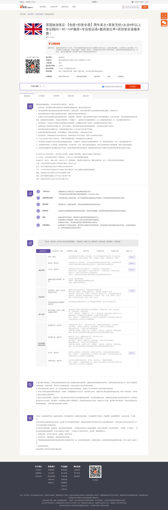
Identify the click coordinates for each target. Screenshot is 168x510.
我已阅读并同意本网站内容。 (113, 86)
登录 (146, 2)
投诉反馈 (64, 479)
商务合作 (51, 479)
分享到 (95, 2)
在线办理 (53, 7)
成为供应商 (51, 476)
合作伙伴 (38, 476)
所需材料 (56, 96)
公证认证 (64, 489)
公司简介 (38, 470)
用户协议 (77, 473)
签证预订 (43, 7)
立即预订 (133, 86)
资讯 (74, 7)
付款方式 (64, 486)
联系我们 (51, 470)
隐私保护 (77, 476)
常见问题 (64, 476)
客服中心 (51, 483)
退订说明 (64, 473)
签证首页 (31, 14)
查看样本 (131, 257)
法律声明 (77, 470)
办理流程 (42, 96)
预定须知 (71, 96)
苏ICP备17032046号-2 (48, 503)
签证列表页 (39, 14)
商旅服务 (64, 483)
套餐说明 (27, 96)
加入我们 (51, 473)
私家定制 (64, 7)
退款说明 (86, 96)
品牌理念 (38, 473)
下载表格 (131, 291)
